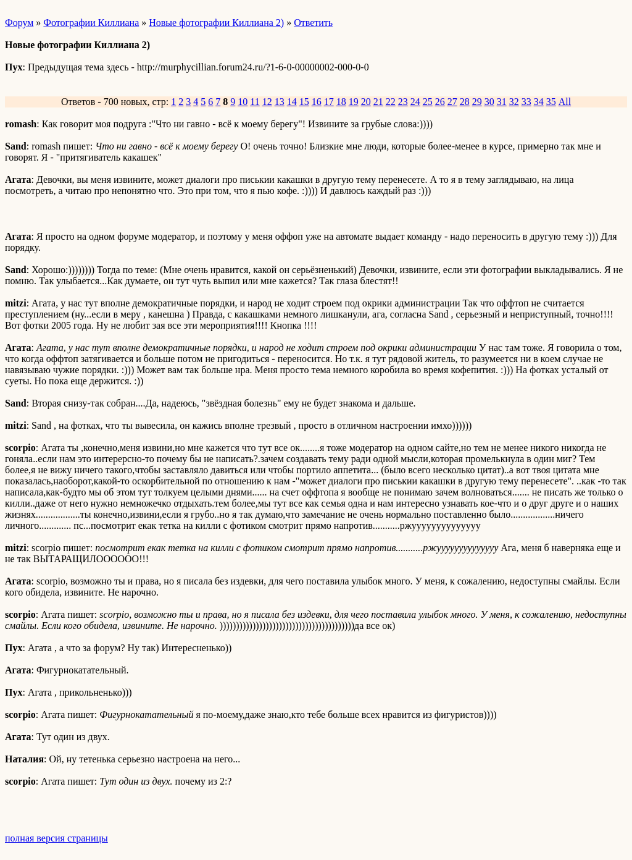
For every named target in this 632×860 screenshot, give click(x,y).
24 (415, 101)
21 (378, 101)
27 (452, 101)
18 (341, 101)
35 (551, 101)
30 (489, 101)
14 (292, 101)
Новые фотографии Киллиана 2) (216, 22)
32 (514, 101)
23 (403, 101)
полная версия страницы (56, 838)
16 (317, 101)
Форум (19, 22)
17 (329, 101)
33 (526, 101)
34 (539, 101)
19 (354, 101)
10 (242, 101)
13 (280, 101)
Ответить (313, 22)
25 (428, 101)
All (565, 101)
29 (477, 101)
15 (304, 101)
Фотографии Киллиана (91, 22)
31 (502, 101)
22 (391, 101)
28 (465, 101)
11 (254, 101)
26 (440, 101)
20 (366, 101)
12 (267, 101)
